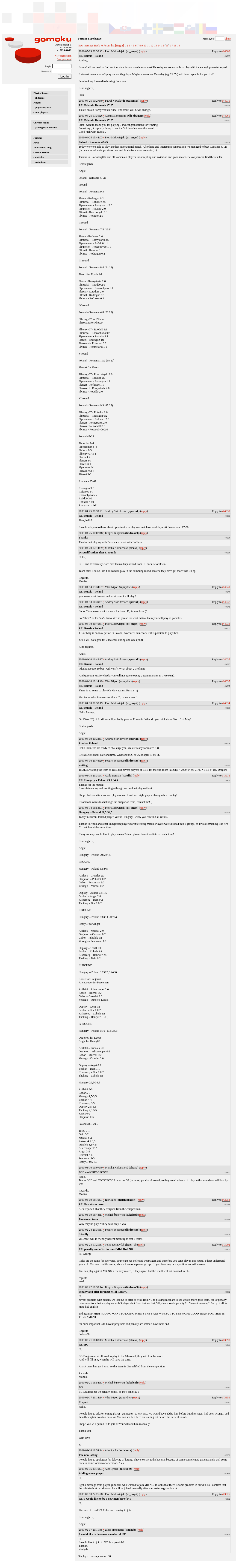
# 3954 (226, 1199)
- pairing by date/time (45, 127)
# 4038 (226, 623)
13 (155, 45)
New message (85, 45)
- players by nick (42, 107)
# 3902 (226, 1244)
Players (37, 102)
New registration (63, 55)
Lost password (64, 59)
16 (166, 45)
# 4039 (226, 511)
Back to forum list (104, 45)
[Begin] (119, 45)
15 (162, 45)
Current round (41, 122)
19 (178, 45)
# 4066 (226, 51)
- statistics (38, 157)
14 (159, 45)
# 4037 (226, 602)
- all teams (38, 97)
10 (145, 45)
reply (143, 51)
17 (171, 45)
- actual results (41, 152)
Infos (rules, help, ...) (44, 147)
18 (175, 45)
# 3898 (226, 1340)
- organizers (39, 161)
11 (148, 45)
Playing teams (40, 93)
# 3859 (226, 1397)
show (228, 38)
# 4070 (226, 100)
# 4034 (226, 703)
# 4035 (226, 659)
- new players (40, 112)
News (36, 142)
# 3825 (226, 1494)
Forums (37, 137)
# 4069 (226, 115)
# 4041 (226, 587)
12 (151, 45)
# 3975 (226, 775)
